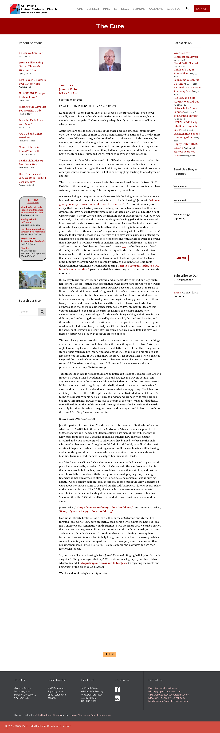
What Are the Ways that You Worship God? (32, 108)
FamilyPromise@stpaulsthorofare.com (168, 701)
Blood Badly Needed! (186, 63)
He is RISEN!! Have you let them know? (32, 95)
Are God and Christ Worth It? (30, 135)
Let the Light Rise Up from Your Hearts (31, 162)
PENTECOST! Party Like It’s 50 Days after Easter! (186, 126)
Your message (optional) (187, 232)
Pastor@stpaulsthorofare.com (163, 688)
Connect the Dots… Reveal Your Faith (30, 149)
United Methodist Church (48, 715)
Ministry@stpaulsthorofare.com (164, 691)
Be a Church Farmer (186, 115)
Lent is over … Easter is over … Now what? (32, 81)
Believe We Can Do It (31, 53)
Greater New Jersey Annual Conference (90, 715)
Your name (187, 189)
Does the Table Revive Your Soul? (32, 122)
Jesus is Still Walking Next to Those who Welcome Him (31, 66)
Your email (187, 203)
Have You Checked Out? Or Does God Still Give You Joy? (32, 178)
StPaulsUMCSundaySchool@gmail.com (168, 694)
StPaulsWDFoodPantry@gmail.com (166, 698)
